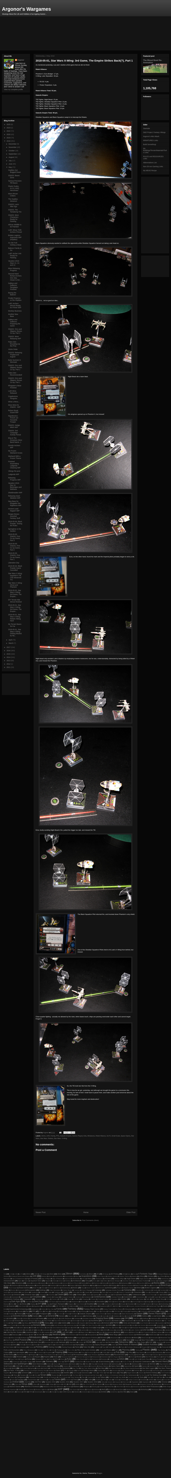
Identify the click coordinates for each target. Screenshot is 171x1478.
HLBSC (55, 1323)
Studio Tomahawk (126, 1370)
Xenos (47, 1392)
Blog (148, 1285)
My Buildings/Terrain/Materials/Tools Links (155, 150)
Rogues (22, 1359)
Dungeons (148, 1304)
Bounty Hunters (91, 1287)
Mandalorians (109, 1332)
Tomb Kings (112, 1377)
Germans (79, 1316)
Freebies (11, 1313)
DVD (5, 1306)
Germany (89, 1316)
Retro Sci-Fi (124, 1357)
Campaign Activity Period (113, 1290)
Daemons (6, 1301)
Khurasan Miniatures (138, 1327)
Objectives (72, 1342)
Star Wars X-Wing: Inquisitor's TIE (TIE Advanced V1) (15, 576)
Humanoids (27, 1325)
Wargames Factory (131, 1384)
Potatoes (31, 1352)
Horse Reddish (144, 1323)
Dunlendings (165, 1304)
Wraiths (12, 1392)
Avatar (50, 1283)
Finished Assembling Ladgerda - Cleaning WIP (14, 465)
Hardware (17, 1320)
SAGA (121, 1359)
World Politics (165, 1389)
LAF (32, 1330)
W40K (78, 1384)
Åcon (77, 1276)
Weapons (86, 1386)
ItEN (32, 1327)
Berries (87, 1285)
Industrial (151, 1325)
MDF (32, 1334)
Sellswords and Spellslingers (16, 1364)
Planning (126, 1350)
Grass (18, 1318)
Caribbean (57, 1292)
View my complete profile (13, 89)
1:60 (15, 1274)
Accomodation (69, 1276)
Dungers (156, 1304)
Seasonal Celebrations (143, 1361)
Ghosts (98, 1316)
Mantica (126, 1332)
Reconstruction (119, 1355)
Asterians (153, 1281)
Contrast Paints (116, 1297)
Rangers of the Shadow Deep (47, 1354)
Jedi (81, 1327)
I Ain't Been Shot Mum (91, 1325)
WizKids (96, 1389)
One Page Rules (139, 1342)
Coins (158, 1294)
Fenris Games (154, 1309)
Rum (88, 1359)
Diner (17, 1304)
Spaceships (128, 1366)
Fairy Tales (51, 1309)
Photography (61, 1350)
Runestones (95, 1359)
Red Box (139, 1354)
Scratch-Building (104, 1361)
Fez (27, 1311)
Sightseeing (115, 1364)
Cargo (50, 1292)
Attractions (19, 1283)
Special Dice (153, 1366)
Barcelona (142, 1283)
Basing (157, 1283)
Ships (81, 1364)
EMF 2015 (59, 1306)
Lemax (118, 1330)
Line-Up (145, 1330)
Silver (122, 1364)
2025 (9, 124)
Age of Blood (161, 1276)
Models (61, 1337)
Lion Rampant (158, 1330)
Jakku (48, 1327)
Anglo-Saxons (143, 1278)
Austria (28, 1283)
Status (58, 1370)
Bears (46, 1285)
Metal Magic (113, 1335)
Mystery (78, 1340)
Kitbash (10, 1330)
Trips (82, 1379)
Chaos (104, 1292)
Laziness (83, 1330)
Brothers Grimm (164, 1287)
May (10, 167)
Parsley (110, 1347)
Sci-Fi (109, 1136)
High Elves (14, 1323)
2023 (9, 128)
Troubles (98, 1379)
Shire (87, 1364)
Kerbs (123, 1327)
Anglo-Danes (131, 1278)
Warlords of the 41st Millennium (53, 1386)
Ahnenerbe (76, 1278)
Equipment (103, 1306)
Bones (57, 1287)
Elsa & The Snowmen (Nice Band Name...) (15, 440)
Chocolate (8, 1294)
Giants (104, 1316)
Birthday (114, 1285)
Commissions (25, 1297)
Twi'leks (123, 1379)
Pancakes (97, 1347)
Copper (156, 1297)
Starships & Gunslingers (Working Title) (35, 1370)
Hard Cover (9, 1320)
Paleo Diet (87, 1347)
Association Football (141, 1281)
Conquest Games (67, 1297)
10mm (43, 1136)
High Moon (25, 1323)
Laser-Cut (76, 1330)
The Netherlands (131, 1375)
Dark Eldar (29, 1301)
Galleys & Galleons (113, 1313)
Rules (69, 1359)
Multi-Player (9, 1340)
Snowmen (44, 1366)
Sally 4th (136, 1359)
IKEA (117, 1325)
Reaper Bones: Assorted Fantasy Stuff (14, 516)
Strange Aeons (88, 1370)
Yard (53, 1392)
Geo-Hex (71, 1316)
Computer (49, 1297)
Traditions (6, 1379)
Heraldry (138, 1320)
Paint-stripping (21, 1347)
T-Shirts (94, 1372)
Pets (53, 1350)
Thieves (12, 1377)
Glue (123, 1316)
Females (143, 1309)
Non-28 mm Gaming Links (153, 166)
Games (139, 1313)
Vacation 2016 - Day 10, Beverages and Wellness (14, 486)
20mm (59, 1274)
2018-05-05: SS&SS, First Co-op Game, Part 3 (14, 537)
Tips (96, 1377)
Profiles (105, 1352)
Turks (110, 1379)
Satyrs (167, 1359)
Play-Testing (161, 1350)
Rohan (29, 1359)
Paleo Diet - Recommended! (15, 374)
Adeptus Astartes (112, 1276)
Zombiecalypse (94, 1392)
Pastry (122, 1347)
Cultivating (133, 1299)
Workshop (144, 1389)
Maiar (100, 1332)
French (19, 1314)
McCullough (25, 1334)
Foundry (153, 1311)
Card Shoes (25, 1292)
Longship (47, 1332)
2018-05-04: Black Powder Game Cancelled (15, 568)
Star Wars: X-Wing (60, 1138)
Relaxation (155, 1354)
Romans (38, 1359)
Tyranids (143, 1379)
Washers (76, 1386)
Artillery (105, 1281)
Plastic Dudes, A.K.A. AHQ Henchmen (13, 188)
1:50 (11, 1274)
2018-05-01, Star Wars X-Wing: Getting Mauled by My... (15, 633)
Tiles (83, 1377)
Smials (30, 1366)
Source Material (84, 1366)
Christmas (17, 1295)
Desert (142, 1301)
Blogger (99, 1473)
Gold (152, 1316)
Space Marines (103, 1366)
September (13, 154)
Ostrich (114, 1344)
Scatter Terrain (27, 1361)
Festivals (13, 1311)
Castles (66, 1292)
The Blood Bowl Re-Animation (152, 61)
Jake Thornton (40, 1327)
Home (86, 1212)
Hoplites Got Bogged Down (14, 171)
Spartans (144, 1366)
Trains (13, 1379)
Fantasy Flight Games (92, 1309)
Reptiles (47, 1357)
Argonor (20, 60)
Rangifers (60, 1354)
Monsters (103, 1337)
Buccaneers (31, 1290)
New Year (16, 1342)
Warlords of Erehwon (31, 1386)
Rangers (33, 1354)
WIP (60, 1389)
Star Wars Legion (148, 1368)
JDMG (75, 1327)
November (13, 147)
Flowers (91, 1311)
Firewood (70, 1311)
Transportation (32, 1379)
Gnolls (128, 1316)
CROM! (76, 1299)
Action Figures (101, 1276)
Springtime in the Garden (14, 530)
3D (98, 1274)
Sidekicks (106, 1364)
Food (110, 1311)
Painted (31, 1347)
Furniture (74, 1313)
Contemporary (100, 1297)
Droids (116, 1304)
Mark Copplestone (146, 1332)
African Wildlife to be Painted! (14, 226)
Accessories (59, 1276)
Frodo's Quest (31, 1314)
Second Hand (161, 1361)
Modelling (51, 1337)
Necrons (156, 1340)
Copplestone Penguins (13, 397)
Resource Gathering (67, 1357)
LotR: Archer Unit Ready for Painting (14, 256)
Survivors (24, 1373)
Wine (45, 1389)
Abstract (44, 1276)
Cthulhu (124, 1299)
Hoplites (98, 1323)
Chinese (153, 1292)
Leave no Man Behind (94, 1330)
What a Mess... (14, 402)
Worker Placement (132, 1389)
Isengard (7, 1327)
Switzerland (85, 1372)
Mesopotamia (92, 1334)
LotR (54, 1332)
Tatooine (141, 1372)
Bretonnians (101, 1287)
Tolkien (102, 1377)
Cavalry (87, 1292)
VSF (64, 1384)
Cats (80, 1292)
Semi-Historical (37, 1364)
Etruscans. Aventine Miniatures (137, 1306)
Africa (142, 1276)
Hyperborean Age (71, 1325)
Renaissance (8, 1357)
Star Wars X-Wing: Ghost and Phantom (15, 585)
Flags (76, 1311)
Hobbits (64, 1323)
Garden (35, 1316)
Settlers (49, 1364)
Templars (23, 1375)
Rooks (45, 1359)
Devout (6, 1304)
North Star (37, 1342)
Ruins (62, 1359)
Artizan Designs (115, 1281)
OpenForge (159, 1342)
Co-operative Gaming (120, 1295)
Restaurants (95, 1357)
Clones (103, 1294)
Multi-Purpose (21, 1340)
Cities (71, 1295)
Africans (150, 1276)
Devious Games (164, 1301)
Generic (61, 1316)
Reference (147, 1354)
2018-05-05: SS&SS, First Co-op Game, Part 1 (14, 556)
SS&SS (45, 1368)
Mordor (129, 1337)
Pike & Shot (71, 1350)
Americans (98, 1278)
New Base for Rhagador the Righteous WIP (14, 503)
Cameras (76, 1290)
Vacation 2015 (50, 1382)
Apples (26, 1281)
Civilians (79, 1295)
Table (108, 1372)
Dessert (155, 1301)
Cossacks (38, 1299)
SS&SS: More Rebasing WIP (14, 338)
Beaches (39, 1285)
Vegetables (135, 1382)
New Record (7, 1342)
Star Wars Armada (114, 1368)
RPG (56, 1359)
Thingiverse (21, 1377)
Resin (55, 1357)
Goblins (144, 1316)
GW (126, 1318)
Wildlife (21, 1389)
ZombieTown (114, 1392)
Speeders (161, 1366)
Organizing (29, 1344)
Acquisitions (86, 1276)
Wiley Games (29, 1389)
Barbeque (134, 1283)
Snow (36, 1366)
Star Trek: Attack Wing (88, 1368)
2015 (9, 654)
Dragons (71, 1304)
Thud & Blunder (63, 1377)
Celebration (95, 1292)
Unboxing (159, 1379)
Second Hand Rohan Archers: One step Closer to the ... (15, 277)
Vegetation (145, 1382)
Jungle (98, 1327)
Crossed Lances (103, 1299)
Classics (88, 1294)
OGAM (89, 1342)
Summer (136, 1370)
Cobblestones (137, 1295)
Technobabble (165, 1372)
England (94, 1306)
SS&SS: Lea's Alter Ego (13, 205)
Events (165, 1306)
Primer (83, 1352)
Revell (132, 1357)
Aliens (89, 1278)
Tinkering (90, 1377)
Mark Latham (158, 1332)
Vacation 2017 (78, 1382)
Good (167, 1316)
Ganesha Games (20, 1316)
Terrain (43, 1375)
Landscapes (46, 1330)
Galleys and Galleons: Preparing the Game (14, 323)
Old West (111, 1342)
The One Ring (143, 1375)
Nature (120, 1340)
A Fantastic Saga (145, 1274)
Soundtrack (74, 1366)
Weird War (110, 1386)
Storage (71, 1370)
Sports (13, 1368)
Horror (116, 1323)
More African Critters (13, 195)
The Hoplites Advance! (13, 200)
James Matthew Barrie (58, 1327)
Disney (24, 1304)
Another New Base (13, 315)
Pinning (102, 1350)
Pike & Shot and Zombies (86, 1350)
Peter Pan (46, 1350)
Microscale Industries (128, 1334)
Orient (35, 1344)
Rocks (6, 1359)
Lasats (69, 1330)
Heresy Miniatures (156, 1320)
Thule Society (74, 1377)
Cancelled (139, 1290)
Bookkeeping (66, 1287)
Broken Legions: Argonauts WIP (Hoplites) (14, 237)
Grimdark (77, 1318)
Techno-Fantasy (151, 1373)
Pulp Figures (140, 1352)
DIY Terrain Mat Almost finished (15, 601)
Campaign (97, 1290)
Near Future (146, 1340)
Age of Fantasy (32, 1278)
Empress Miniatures (84, 1306)
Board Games (24, 1288)
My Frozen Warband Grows (15, 452)
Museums (54, 1340)
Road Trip (166, 1357)
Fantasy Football (108, 1309)
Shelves (56, 1364)
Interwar (158, 1325)
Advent (134, 1276)
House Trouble (11, 1325)
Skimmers (144, 1364)
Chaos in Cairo (112, 1292)
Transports (42, 1379)
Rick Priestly (149, 1357)
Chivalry (161, 1292)
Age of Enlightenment (19, 1278)
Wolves (111, 1389)
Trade (167, 1377)
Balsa (110, 1283)
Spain (136, 1366)
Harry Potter (48, 1320)
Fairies (43, 1309)
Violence (58, 1384)
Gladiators (116, 1316)
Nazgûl (136, 1340)
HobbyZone (73, 1323)
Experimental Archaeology (18, 1309)
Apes (19, 1281)
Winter (51, 1389)
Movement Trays (165, 1337)
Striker (107, 1370)
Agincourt (67, 1278)
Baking (104, 1283)
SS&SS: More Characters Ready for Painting (13, 218)
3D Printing (115, 1274)
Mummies (45, 1340)
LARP (63, 1330)
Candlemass (147, 1290)
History (47, 1323)
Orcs (14, 1345)
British (138, 1288)
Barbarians (124, 1283)
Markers (167, 1332)
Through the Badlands (50, 1377)
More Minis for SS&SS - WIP (14, 406)
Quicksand (150, 1352)
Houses (20, 1325)
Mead (47, 1335)
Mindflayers (24, 1337)
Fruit (52, 1313)
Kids (84, 1136)
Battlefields (15, 1285)
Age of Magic (46, 1278)
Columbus (6, 1297)
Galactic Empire (65, 1136)
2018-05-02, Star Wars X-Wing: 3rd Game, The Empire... (14, 593)
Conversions (140, 1297)
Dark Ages (15, 1301)
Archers (61, 1281)
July (10, 161)
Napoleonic (98, 1340)
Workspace (155, 1389)
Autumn (42, 1283)
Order (21, 1344)
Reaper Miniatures (92, 1354)
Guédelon (117, 1318)
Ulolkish (151, 1379)
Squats (39, 1368)
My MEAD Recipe (150, 170)
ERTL (111, 1306)
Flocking (83, 1311)
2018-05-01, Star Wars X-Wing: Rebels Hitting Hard (14, 618)
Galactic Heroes (99, 1313)
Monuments (114, 1337)
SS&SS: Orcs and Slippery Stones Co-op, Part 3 (15, 331)
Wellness (128, 1386)
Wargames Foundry (145, 1384)
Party (116, 1347)
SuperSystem (156, 1370)
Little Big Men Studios (14, 1332)
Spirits (7, 1368)
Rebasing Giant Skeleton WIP (14, 497)
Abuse (50, 1276)
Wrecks (19, 1392)
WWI (25, 1392)
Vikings (24, 1384)
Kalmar (116, 1327)
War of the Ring (87, 1384)
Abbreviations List (150, 163)
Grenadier (50, 1318)
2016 (9, 651)
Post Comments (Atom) (90, 1220)
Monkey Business (15, 311)
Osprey (77, 1345)
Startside (146, 128)
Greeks (40, 1318)
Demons (127, 1301)
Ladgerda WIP (13, 474)
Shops (93, 1364)
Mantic (118, 1332)
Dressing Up (108, 1304)
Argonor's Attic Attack (151, 136)
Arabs (54, 1281)
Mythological (87, 1340)
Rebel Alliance (101, 1136)
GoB (134, 1316)
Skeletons (135, 1364)
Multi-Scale (34, 1340)
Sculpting (117, 1361)
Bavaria (22, 1285)
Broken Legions (150, 1288)
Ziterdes (76, 1392)
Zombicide (85, 1392)
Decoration (101, 1301)
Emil (73, 1306)
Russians (104, 1359)
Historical (35, 1323)
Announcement (9, 1281)
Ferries (6, 1311)
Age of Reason (57, 1278)
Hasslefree (94, 1321)
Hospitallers (161, 1323)
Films (46, 1311)
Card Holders (14, 1292)
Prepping (58, 1352)
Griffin (57, 1318)
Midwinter (162, 1334)
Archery (67, 1281)
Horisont (107, 1323)
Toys (160, 1377)
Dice (12, 1304)
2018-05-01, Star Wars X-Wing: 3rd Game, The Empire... (14, 608)
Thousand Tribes (34, 1377)
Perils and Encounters (11, 1350)
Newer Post (41, 1212)
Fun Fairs (59, 1313)
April (10, 640)
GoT (5, 1318)
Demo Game (118, 1301)
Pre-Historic (40, 1352)
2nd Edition (83, 1274)
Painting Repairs (67, 1347)
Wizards (89, 1389)
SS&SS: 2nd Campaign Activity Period (14, 433)
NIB (29, 1342)
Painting (39, 1347)
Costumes (46, 1299)
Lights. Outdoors (135, 1330)
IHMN (110, 1325)
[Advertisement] (77, 33)
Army (87, 1281)
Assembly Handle (128, 1281)
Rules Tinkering (80, 1359)
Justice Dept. (108, 1327)
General (51, 1316)
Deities (110, 1301)
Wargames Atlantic (117, 1384)
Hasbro (86, 1320)
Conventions (128, 1297)
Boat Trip (36, 1287)
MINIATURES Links (150, 140)
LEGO (105, 1330)
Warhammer (157, 1384)
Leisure (112, 1330)
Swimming (76, 1372)
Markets (6, 1334)
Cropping (85, 1299)
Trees (75, 1379)
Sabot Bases (113, 1359)
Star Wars (101, 1368)
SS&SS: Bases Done (14, 177)
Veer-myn (126, 1382)
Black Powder (139, 1285)
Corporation (27, 1299)
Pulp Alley (128, 1352)
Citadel (60, 1294)
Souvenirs (93, 1366)
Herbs (146, 1320)
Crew (69, 1299)
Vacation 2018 (92, 1382)
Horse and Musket (129, 1323)
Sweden (66, 1373)
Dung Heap (140, 1304)
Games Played (77, 1136)
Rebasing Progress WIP (14, 479)
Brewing (110, 1288)
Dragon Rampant (58, 1304)
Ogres (98, 1342)
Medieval (56, 1334)
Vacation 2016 (64, 1382)
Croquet (93, 1299)
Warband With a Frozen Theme (14, 457)
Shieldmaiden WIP (15, 493)
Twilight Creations (133, 1379)
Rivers (158, 1357)
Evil (5, 1309)
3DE (124, 1274)
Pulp (118, 1352)
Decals (83, 1301)
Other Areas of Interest (127, 1344)
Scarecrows (16, 1361)
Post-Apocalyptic (18, 1352)
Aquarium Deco (35, 1281)
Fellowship (128, 1309)
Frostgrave (43, 1314)
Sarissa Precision (157, 1359)
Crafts (62, 1299)
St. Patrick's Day (55, 1368)
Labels (27, 1330)
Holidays (90, 1323)
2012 (9, 664)
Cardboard (34, 1292)
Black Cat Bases (128, 1285)
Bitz (120, 1285)
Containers (87, 1297)
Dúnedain (131, 1304)
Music (61, 1340)
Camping (127, 1290)
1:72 (21, 1274)
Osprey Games (88, 1344)
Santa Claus (145, 1359)
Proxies (111, 1352)
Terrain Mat (55, 1375)
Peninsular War (154, 1347)
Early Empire (22, 1306)
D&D (147, 1299)
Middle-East (153, 1334)
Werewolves (136, 1386)
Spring (32, 1368)
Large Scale (55, 1330)
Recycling (131, 1354)
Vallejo (103, 1382)
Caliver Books (67, 1290)
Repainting (30, 1357)
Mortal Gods (144, 1337)
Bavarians (31, 1285)
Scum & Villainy (127, 1361)
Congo (56, 1297)
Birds (107, 1285)
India (133, 1325)
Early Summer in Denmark (14, 361)
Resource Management (83, 1357)
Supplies (6, 1372)
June (11, 164)
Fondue (104, 1311)
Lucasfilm (75, 1332)
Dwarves (12, 1306)
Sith (128, 1364)
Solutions (66, 1366)
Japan (69, 1327)
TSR (104, 1379)
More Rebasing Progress (14, 269)
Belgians (72, 1285)
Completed (36, 1297)
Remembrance (165, 1354)
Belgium (80, 1285)
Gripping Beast (102, 1318)
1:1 (5, 1274)
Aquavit (47, 1281)
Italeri (15, 1327)
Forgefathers (134, 1311)
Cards (42, 1292)
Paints (77, 1347)
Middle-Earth (140, 1335)
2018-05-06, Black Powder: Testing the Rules (15, 524)
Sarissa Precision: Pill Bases (15, 182)
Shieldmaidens (64, 1364)
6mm (128, 1274)
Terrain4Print (66, 1375)
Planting (137, 1350)
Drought (123, 1304)
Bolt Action (50, 1287)
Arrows (95, 1281)
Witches (82, 1389)
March (11, 643)
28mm (69, 1273)
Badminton (97, 1283)
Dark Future (39, 1301)
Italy (27, 1327)
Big (93, 1285)
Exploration (35, 1309)
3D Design (106, 1274)
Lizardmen (29, 1332)
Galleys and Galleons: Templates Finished (13, 286)
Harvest (75, 1320)
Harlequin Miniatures (29, 1320)
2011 (9, 667)
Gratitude (25, 1318)
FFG (57, 1136)
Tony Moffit (121, 1377)
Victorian (164, 1382)
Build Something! (149, 144)
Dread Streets (80, 1304)
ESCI (116, 1306)
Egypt (30, 1306)
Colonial (165, 1295)
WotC (5, 1392)
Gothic (10, 1318)
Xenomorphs (39, 1392)
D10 (168, 1299)
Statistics (51, 1370)
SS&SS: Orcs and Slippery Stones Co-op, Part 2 (15, 367)
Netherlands (165, 1340)
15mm (51, 1274)
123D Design (43, 1274)
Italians (22, 1327)
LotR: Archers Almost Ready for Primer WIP (14, 305)
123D (35, 1274)
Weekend (102, 1386)
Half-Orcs (136, 1318)
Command (15, 1297)
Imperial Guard (125, 1325)
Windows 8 (39, 1389)
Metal (101, 1334)
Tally (121, 1373)
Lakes (39, 1330)
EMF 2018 (67, 1306)
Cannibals (163, 1290)
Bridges (119, 1287)
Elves (50, 1306)
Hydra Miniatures (59, 1325)
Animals (154, 1278)
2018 (9, 141)
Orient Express (44, 1344)
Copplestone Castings (11, 1299)
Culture (141, 1299)
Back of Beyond (74, 1283)
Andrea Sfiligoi (119, 1278)
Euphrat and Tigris (154, 1306)
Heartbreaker (129, 1320)
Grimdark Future (88, 1318)
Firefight (53, 1311)
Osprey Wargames (101, 1345)
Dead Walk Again (63, 1301)
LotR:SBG (65, 1332)
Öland (104, 1342)
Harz (80, 1320)
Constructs (79, 1297)
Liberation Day (13, 563)
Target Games (131, 1372)
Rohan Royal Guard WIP (13, 412)
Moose (122, 1337)
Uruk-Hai (27, 1382)
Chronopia (42, 1294)
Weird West (120, 1386)
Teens (15, 1375)
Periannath (165, 1347)
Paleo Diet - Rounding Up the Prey (14, 344)
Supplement (165, 1370)
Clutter (109, 1294)
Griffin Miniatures (66, 1318)
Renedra (20, 1357)
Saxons (6, 1361)
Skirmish (153, 1364)
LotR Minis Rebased (12, 392)
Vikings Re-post (14, 471)
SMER (18, 1366)
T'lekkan (101, 1372)
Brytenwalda (21, 1290)
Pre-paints (48, 1352)
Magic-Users (84, 1332)
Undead (15, 1382)
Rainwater (168, 1352)
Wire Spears (73, 1389)
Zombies (104, 1392)
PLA (116, 1350)
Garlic (43, 1316)
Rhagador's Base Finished (14, 387)
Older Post (130, 1212)
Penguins (144, 1347)
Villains (35, 1384)
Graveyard (33, 1318)
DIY (39, 1304)
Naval (128, 1340)
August (11, 157)
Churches (52, 1294)
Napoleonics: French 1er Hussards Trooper (13, 419)
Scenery (49, 1361)
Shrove (99, 1364)
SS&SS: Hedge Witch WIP (14, 426)
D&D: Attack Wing (158, 1299)
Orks (51, 1344)
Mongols (79, 1337)
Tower (149, 1377)
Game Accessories (128, 1313)
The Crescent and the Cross (90, 1375)
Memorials (81, 1334)
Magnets (94, 1332)
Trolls (90, 1379)
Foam (98, 1311)
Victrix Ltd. (7, 1384)
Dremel (99, 1304)
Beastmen (53, 1285)
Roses (51, 1359)
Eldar (44, 1306)
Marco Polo (134, 1332)
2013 (9, 661)
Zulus (132, 1392)
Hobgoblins (82, 1323)
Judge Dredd (89, 1327)
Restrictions (104, 1357)
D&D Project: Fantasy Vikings (154, 132)
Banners (116, 1283)
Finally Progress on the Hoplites (14, 299)
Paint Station (10, 1347)
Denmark (135, 1301)
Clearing (95, 1294)
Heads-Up (117, 1321)
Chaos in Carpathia (125, 1292)
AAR (48, 1136)
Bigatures (100, 1285)
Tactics (114, 1372)
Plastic (146, 1349)
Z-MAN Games (67, 1392)
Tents (36, 1375)
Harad (169, 1318)
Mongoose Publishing (91, 1337)
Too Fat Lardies (132, 1377)
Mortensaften (154, 1337)
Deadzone (75, 1301)
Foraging (125, 1311)
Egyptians (37, 1306)
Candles (155, 1290)
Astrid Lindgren (163, 1281)
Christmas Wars (30, 1295)
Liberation (126, 1330)
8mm (134, 1274)
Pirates (108, 1350)
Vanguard (117, 1382)
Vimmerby (42, 1384)
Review (139, 1357)
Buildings (42, 1290)
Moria (136, 1337)
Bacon (90, 1283)
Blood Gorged (13, 1287)
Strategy (100, 1370)
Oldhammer (123, 1342)
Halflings (145, 1318)
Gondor (158, 1316)
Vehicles (155, 1382)
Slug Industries (164, 1364)
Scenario (39, 1361)
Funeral (67, 1313)
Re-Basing (68, 1354)
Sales (130, 1359)
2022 (9, 131)
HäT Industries (106, 1320)
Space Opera (125, 1136)
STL (65, 1370)
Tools (141, 1377)
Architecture (77, 1281)
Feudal (20, 1311)
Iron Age (166, 1325)
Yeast (58, 1392)
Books (75, 1288)
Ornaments (58, 1344)
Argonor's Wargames (26, 9)
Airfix (83, 1278)
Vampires (110, 1382)
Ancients (108, 1278)
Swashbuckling (55, 1372)
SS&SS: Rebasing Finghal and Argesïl (15, 355)
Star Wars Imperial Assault (131, 1368)
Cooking (149, 1297)
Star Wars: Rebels (46, 1138)
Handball (162, 1318)
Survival (14, 1373)
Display (33, 1304)
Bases (149, 1283)
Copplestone (165, 1297)
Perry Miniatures (28, 1350)
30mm (91, 1274)
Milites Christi (14, 1337)
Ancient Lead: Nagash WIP (14, 510)
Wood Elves (119, 1389)
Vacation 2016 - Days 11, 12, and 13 (14, 263)
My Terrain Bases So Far (14, 625)
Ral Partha (9, 1355)
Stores (79, 1370)
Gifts (110, 1316)
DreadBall (89, 1304)
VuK (70, 1384)
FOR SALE (117, 1311)
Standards (65, 1368)
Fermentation (165, 1309)
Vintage (51, 1384)
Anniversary (165, 1278)
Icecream (103, 1325)
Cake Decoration (55, 1290)
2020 (9, 134)
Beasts (60, 1285)
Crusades (114, 1299)
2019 (9, 138)
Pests (39, 1350)
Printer (98, 1352)
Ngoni (23, 1342)
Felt (136, 1309)
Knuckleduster (19, 1330)
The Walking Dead (156, 1375)
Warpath (68, 1386)
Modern (70, 1337)
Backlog (83, 1283)
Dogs (48, 1304)
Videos (17, 1384)
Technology (7, 1375)
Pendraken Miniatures (133, 1347)
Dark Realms (52, 1301)
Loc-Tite (39, 1332)
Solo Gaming (54, 1366)
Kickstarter (151, 1327)
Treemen (68, 1379)
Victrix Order (13, 349)
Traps (50, 1379)
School (60, 1361)
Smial (24, 1366)
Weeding (94, 1386)
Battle (7, 1285)
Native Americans (110, 1340)
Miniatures (91, 1136)
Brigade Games (129, 1287)
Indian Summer (141, 1325)
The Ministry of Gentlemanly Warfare (112, 1375)
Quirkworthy (159, 1352)
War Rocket (98, 1384)
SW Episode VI (36, 1372)
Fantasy (72, 1308)
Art (100, 1281)
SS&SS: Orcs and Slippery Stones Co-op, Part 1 (15, 380)
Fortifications (144, 1311)
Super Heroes (146, 1370)
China (146, 1292)
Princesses (90, 1352)
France (162, 1311)
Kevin (128, 1327)
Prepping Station (73, 1352)
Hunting (48, 1325)
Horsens (152, 1323)
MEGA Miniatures (71, 1334)
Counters (54, 1299)
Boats (43, 1287)
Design (148, 1301)
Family (53, 1136)
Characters (137, 1292)
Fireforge (61, 1311)
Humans (36, 1325)
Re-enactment (79, 1355)
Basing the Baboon (12, 294)
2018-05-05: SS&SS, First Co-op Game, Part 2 (14, 547)
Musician (69, 1340)
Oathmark (61, 1342)
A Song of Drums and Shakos (20, 1276)
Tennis (30, 1375)
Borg (82, 1287)
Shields (73, 1364)
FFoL (40, 1311)
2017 (9, 647)
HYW (80, 1325)
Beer (66, 1285)
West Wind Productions (150, 1386)
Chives (169, 1292)
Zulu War (123, 1392)
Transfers (20, 1379)
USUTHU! (38, 1382)
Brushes (13, 1290)
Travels (57, 1379)
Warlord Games (15, 1386)
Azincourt (65, 1283)
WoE (103, 1389)
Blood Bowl (155, 1285)
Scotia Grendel (91, 1361)
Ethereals (123, 1306)
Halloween (154, 1318)
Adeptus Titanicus (125, 1276)
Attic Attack (8, 1283)
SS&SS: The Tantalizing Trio (14, 211)
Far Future (118, 1309)
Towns (155, 1377)
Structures (115, 1370)
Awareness (57, 1283)
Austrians (35, 1283)
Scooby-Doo (79, 1361)
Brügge (6, 1290)
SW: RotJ (45, 1372)
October (12, 151)
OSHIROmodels (68, 1344)
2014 (9, 657)
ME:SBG (39, 1334)
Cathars (74, 1292)
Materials (15, 1334)
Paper (104, 1347)
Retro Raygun (114, 1357)
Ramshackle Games (22, 1354)
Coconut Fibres (150, 1294)
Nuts (54, 1342)
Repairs (37, 1357)
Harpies (39, 1320)
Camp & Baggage (87, 1290)
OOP (151, 1342)
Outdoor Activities (150, 1344)
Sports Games (24, 1368)
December (13, 144)
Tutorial (116, 1379)
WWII (30, 1392)
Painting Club (53, 1347)
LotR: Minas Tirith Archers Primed (15, 231)
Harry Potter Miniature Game (62, 1320)
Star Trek (76, 1368)
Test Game (76, 1375)
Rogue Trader (14, 1359)
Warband (107, 1384)
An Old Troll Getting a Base (14, 244)
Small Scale (116, 1136)
